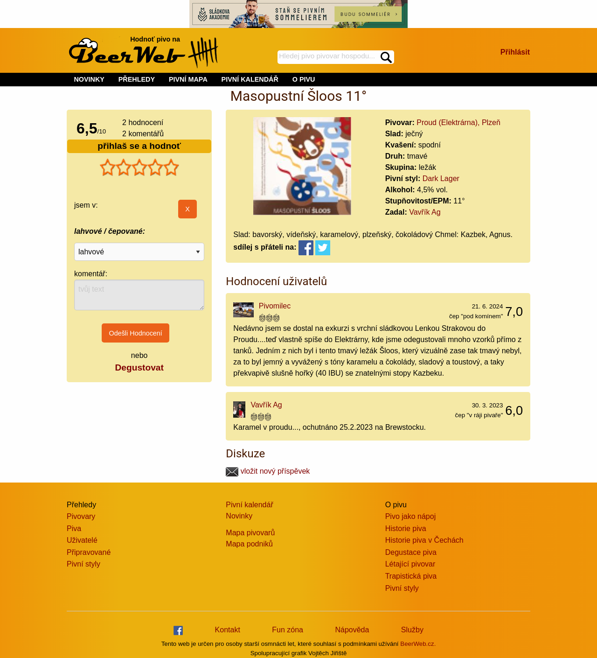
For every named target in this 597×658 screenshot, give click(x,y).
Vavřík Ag (424, 212)
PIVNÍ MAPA (188, 79)
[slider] (139, 167)
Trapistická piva (411, 576)
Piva (74, 528)
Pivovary (81, 516)
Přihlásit (515, 52)
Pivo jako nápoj (410, 516)
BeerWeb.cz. (418, 643)
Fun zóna (287, 630)
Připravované (89, 552)
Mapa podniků (249, 544)
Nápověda (352, 630)
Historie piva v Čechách (424, 540)
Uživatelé (82, 540)
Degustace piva (411, 552)
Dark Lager (441, 178)
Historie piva (405, 528)
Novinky (239, 516)
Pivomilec (275, 306)
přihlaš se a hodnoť (139, 146)
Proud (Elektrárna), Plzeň (458, 122)
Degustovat (139, 367)
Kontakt (227, 630)
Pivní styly (83, 564)
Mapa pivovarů (250, 533)
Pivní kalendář (249, 505)
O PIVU (303, 79)
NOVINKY (89, 79)
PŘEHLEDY (136, 79)
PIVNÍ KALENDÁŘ (250, 79)
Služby (412, 630)
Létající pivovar (410, 564)
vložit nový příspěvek (268, 471)
